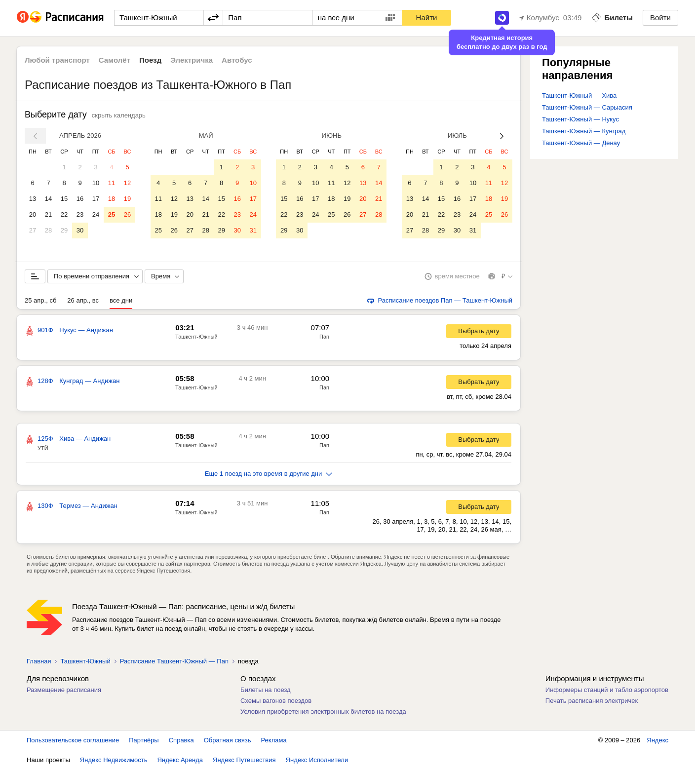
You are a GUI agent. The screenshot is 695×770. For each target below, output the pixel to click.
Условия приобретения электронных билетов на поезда (323, 711)
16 (80, 198)
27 (32, 230)
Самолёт (114, 60)
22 (64, 214)
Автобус (237, 60)
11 (111, 183)
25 (111, 214)
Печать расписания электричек (591, 700)
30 (80, 230)
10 (95, 183)
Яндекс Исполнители (317, 760)
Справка (181, 740)
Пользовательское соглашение (73, 740)
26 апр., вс (83, 300)
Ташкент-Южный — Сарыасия (587, 107)
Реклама (274, 740)
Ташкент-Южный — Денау (581, 143)
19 (127, 198)
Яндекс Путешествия (244, 760)
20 (32, 214)
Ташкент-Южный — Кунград (583, 131)
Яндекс (657, 740)
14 (48, 198)
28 (48, 230)
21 (48, 214)
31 (252, 230)
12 (127, 183)
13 (32, 198)
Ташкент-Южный (196, 337)
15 (64, 198)
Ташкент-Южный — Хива (579, 95)
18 (111, 198)
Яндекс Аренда (180, 760)
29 (64, 230)
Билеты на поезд (265, 689)
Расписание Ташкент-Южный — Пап (174, 661)
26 (127, 214)
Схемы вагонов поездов (275, 700)
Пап (324, 337)
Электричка (191, 60)
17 (95, 198)
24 (95, 214)
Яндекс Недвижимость (114, 760)
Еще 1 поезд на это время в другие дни (269, 473)
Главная (39, 661)
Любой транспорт (57, 60)
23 (80, 214)
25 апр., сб (40, 300)
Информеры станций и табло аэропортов (606, 689)
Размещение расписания (64, 689)
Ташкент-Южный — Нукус (580, 119)
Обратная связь (227, 740)
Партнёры (143, 740)
